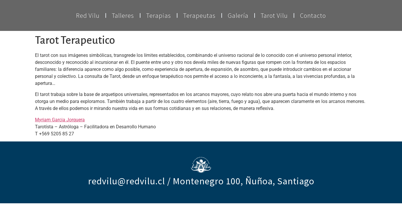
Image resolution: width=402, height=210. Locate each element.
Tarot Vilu (274, 15)
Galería (238, 15)
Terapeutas (199, 15)
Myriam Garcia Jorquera (60, 120)
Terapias (158, 15)
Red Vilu (88, 15)
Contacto (313, 15)
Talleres (123, 15)
